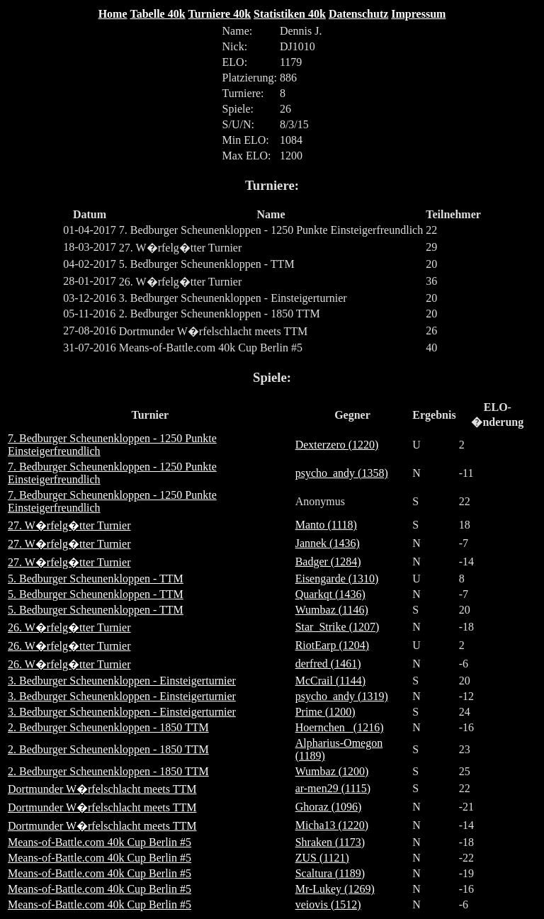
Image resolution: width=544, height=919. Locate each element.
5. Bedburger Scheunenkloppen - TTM (95, 579)
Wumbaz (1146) (331, 610)
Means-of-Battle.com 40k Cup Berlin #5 (99, 842)
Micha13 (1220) (332, 825)
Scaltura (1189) (330, 873)
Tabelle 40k (158, 14)
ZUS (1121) (322, 858)
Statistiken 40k (290, 14)
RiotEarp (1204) (332, 645)
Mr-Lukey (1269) (335, 889)
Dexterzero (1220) (337, 445)
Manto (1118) (326, 525)
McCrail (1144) (330, 681)
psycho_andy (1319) (341, 696)
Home (113, 14)
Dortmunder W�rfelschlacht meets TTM (102, 789)
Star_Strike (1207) (337, 627)
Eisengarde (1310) (337, 579)
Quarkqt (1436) (330, 594)
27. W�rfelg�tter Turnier (69, 525)
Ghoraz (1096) (328, 807)
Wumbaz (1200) (332, 771)
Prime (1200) (325, 712)
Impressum (418, 14)
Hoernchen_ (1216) (339, 727)
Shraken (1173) (330, 842)
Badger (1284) (328, 562)
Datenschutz (358, 14)
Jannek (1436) (327, 543)
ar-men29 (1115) (332, 788)
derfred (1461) (328, 664)
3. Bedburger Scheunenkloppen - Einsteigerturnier (122, 681)
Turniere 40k (219, 14)
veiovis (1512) (328, 904)
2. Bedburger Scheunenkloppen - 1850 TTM (108, 727)
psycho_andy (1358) (341, 473)
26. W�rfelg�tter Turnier (69, 627)
